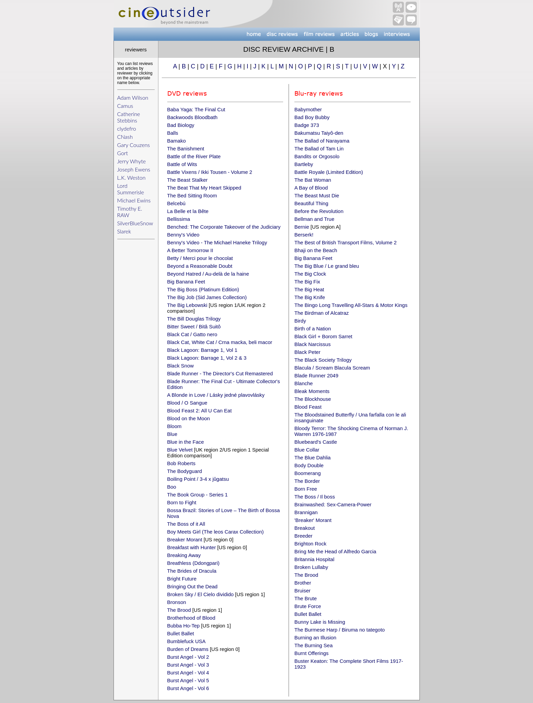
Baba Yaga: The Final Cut (196, 109)
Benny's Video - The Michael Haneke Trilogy (217, 242)
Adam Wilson (133, 97)
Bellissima (178, 219)
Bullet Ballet (180, 633)
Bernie (301, 227)
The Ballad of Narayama (321, 141)
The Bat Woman (312, 180)
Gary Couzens (133, 145)
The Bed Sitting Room (192, 195)
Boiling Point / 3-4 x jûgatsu (198, 479)
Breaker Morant (184, 539)
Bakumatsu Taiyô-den (318, 133)
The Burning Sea (313, 645)
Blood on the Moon (188, 418)
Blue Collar (306, 450)
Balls (172, 133)
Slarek (124, 231)
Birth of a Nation (312, 328)
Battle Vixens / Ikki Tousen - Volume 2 (209, 172)
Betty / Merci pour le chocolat (200, 258)
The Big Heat (309, 289)
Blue (172, 434)
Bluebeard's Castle (315, 442)
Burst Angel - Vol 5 (188, 680)
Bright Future (182, 579)
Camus (125, 105)
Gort (122, 153)
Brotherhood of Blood (191, 618)
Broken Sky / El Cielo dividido (200, 594)
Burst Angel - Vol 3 (188, 665)
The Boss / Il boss (314, 497)
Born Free (305, 489)
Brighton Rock (310, 543)
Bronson (176, 602)
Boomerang (307, 473)
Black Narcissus (312, 344)
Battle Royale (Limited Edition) (328, 172)
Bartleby (303, 164)
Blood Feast (308, 407)
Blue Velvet (180, 450)
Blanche (303, 383)
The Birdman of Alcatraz (321, 313)
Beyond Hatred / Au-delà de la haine (208, 274)
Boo (171, 487)
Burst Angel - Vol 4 (188, 672)
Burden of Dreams (188, 649)
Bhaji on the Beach (315, 250)
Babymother (308, 109)
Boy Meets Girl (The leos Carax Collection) (215, 532)
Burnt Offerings (311, 653)
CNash (125, 136)
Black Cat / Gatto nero (192, 334)
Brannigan (305, 512)
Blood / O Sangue (187, 403)
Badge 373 (306, 125)
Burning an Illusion (315, 637)
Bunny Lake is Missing (319, 622)
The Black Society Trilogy (322, 360)
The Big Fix (307, 281)
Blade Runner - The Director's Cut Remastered (220, 373)
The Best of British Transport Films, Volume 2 (345, 242)
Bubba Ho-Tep (183, 625)
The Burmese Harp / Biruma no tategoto (339, 630)
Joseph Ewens (133, 169)
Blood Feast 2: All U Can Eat (199, 410)
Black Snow (180, 366)
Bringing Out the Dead (192, 586)
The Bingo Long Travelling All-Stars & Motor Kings (351, 305)
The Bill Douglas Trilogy (194, 319)
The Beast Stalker (187, 180)
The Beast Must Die (316, 195)
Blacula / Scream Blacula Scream (332, 368)
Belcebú (176, 203)
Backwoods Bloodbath (192, 117)
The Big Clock (310, 274)
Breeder (303, 536)
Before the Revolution (318, 211)
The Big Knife (309, 297)
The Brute (305, 598)
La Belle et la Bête (188, 211)
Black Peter (307, 352)
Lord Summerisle (130, 188)
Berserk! (303, 235)
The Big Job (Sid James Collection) (207, 297)
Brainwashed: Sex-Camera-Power (333, 504)
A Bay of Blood (311, 188)
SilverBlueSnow (135, 223)
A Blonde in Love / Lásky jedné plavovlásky (216, 395)
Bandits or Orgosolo (317, 156)
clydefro (126, 128)
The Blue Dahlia (312, 457)
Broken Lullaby (311, 567)
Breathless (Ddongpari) (193, 563)
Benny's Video (183, 235)
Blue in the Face (185, 442)
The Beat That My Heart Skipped (204, 188)
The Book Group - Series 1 (197, 494)
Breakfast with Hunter (191, 547)
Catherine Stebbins (128, 117)
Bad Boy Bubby (311, 117)
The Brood (179, 610)
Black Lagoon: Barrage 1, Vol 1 (202, 350)
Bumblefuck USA (186, 641)
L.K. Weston (131, 177)
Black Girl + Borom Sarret (323, 336)
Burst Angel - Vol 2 (188, 657)
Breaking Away (184, 555)
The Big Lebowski (187, 305)
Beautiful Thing (311, 203)
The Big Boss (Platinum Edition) (203, 289)
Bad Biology (180, 125)
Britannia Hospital (314, 559)
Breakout (304, 528)
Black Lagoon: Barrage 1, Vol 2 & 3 (207, 358)
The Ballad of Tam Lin (319, 148)
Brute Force (307, 606)
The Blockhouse (312, 399)
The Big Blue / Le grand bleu (326, 266)
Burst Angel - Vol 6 (188, 688)
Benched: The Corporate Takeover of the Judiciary (224, 227)
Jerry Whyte (131, 161)
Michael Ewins (134, 200)
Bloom (174, 426)
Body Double (309, 465)
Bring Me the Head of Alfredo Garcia (335, 551)
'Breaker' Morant (312, 520)
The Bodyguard (184, 471)
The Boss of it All (186, 524)
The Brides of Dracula (192, 571)
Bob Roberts (181, 463)
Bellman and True (314, 219)
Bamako (176, 141)
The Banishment (185, 148)
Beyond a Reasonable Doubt (200, 266)
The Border (307, 481)
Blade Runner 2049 (316, 375)
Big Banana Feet (186, 281)
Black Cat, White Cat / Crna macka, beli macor (219, 342)
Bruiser (302, 590)
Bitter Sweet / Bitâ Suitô (194, 326)
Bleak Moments (311, 391)
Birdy (300, 321)
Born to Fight (181, 502)
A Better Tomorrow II (190, 250)
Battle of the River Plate (194, 156)
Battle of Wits (182, 164)
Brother (302, 583)
